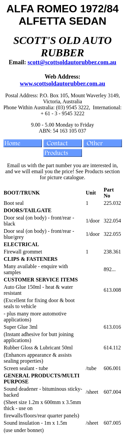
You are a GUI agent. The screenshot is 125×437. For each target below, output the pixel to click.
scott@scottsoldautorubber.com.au (72, 62)
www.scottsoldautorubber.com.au (62, 83)
